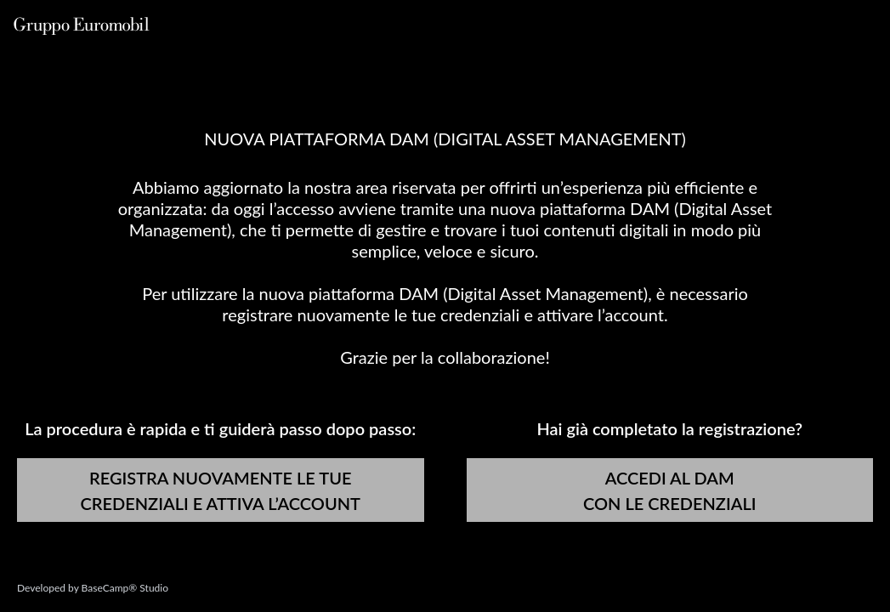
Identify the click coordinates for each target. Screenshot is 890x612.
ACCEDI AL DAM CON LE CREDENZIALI (670, 490)
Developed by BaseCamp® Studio (92, 587)
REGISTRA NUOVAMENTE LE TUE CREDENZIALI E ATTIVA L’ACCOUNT (220, 490)
